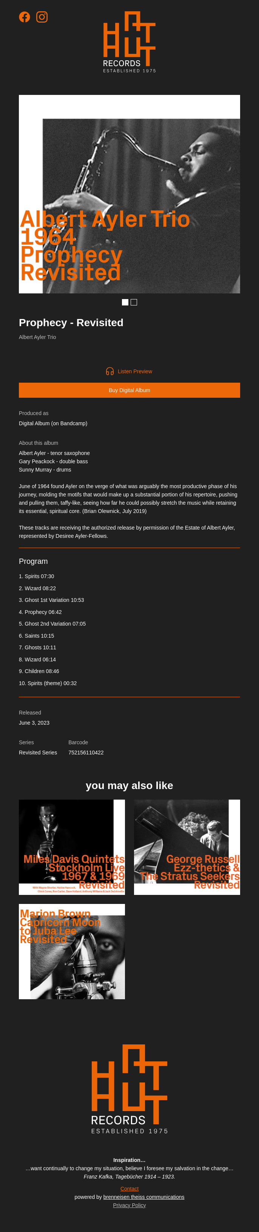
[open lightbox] (129, 194)
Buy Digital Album (129, 390)
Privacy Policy (129, 1205)
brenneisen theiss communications (144, 1197)
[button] (125, 302)
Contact (129, 1189)
